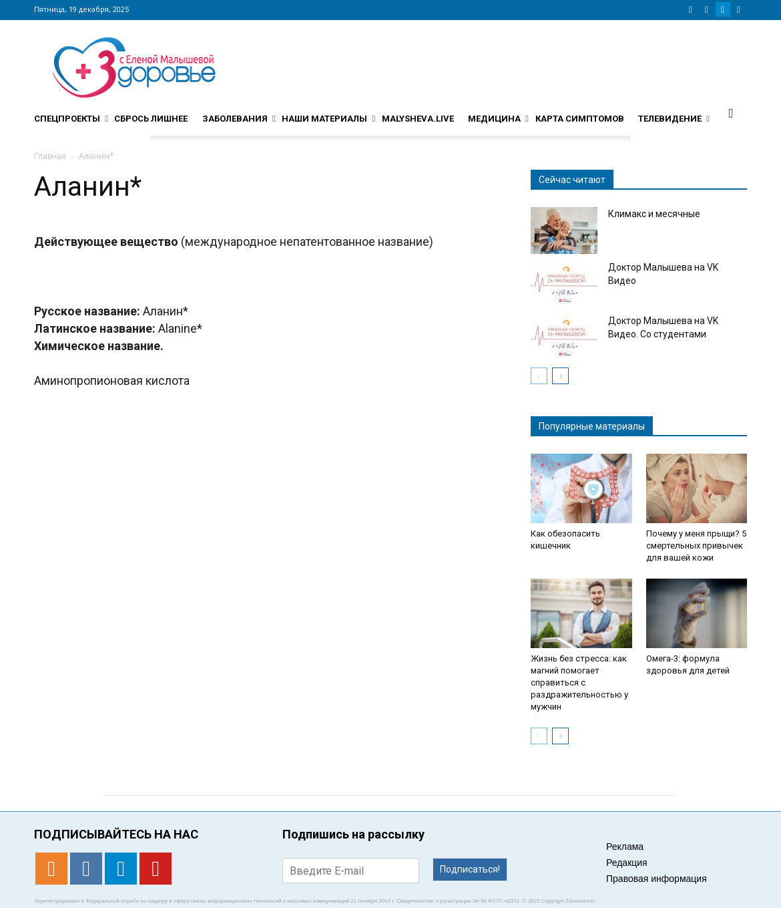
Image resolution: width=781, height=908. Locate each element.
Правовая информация (656, 878)
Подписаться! (470, 869)
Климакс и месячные (654, 213)
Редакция (626, 862)
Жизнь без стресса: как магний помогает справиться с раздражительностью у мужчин (579, 682)
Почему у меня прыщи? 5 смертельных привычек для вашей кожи (696, 545)
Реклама (624, 846)
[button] (731, 113)
